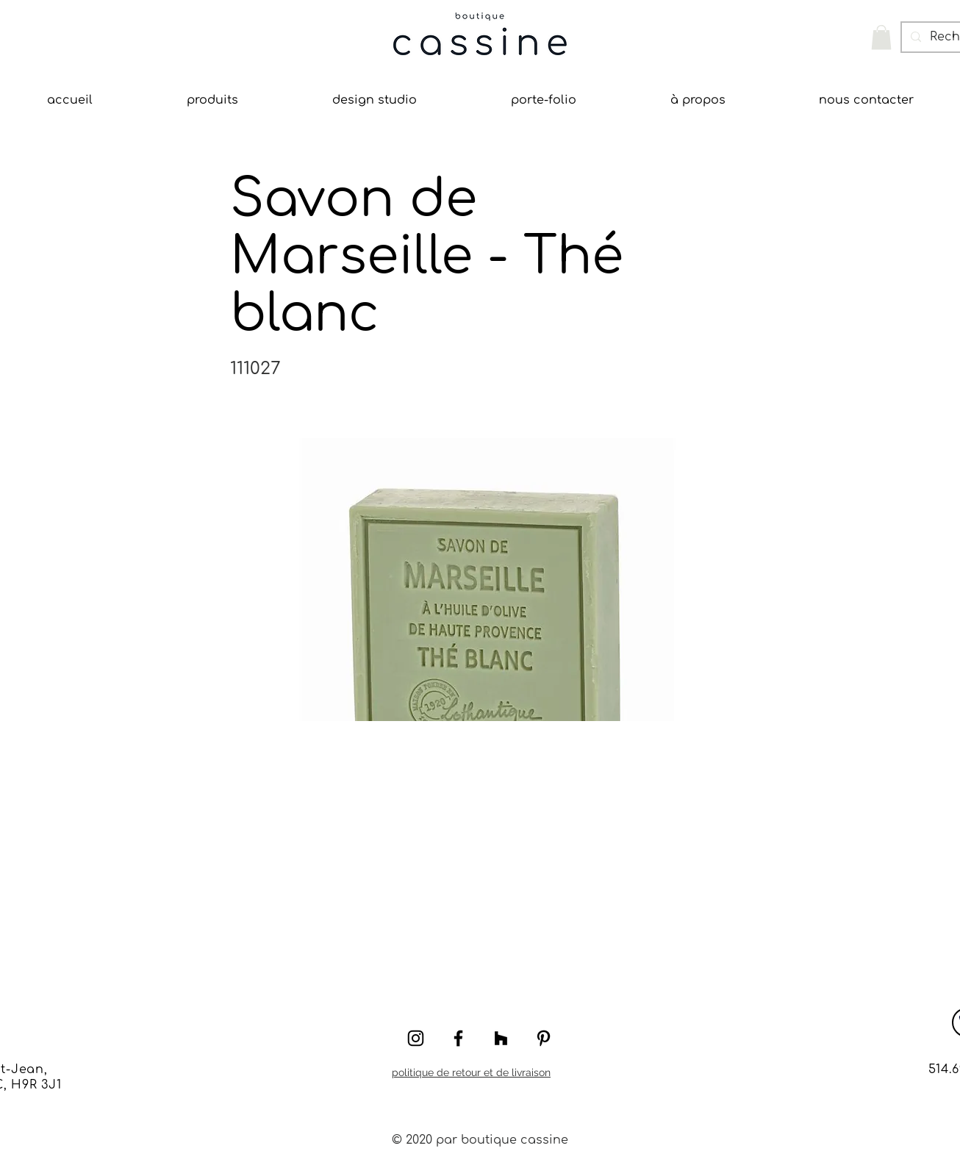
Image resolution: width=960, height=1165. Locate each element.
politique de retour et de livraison (471, 1072)
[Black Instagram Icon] (415, 1038)
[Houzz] (501, 1038)
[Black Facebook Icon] (458, 1038)
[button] (881, 37)
